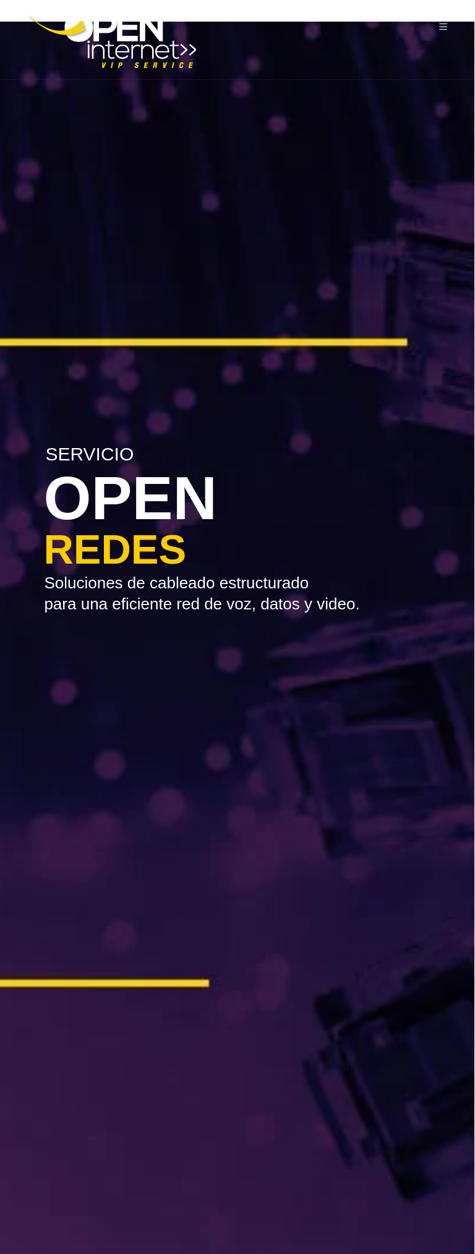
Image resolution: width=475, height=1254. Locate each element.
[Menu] (445, 27)
